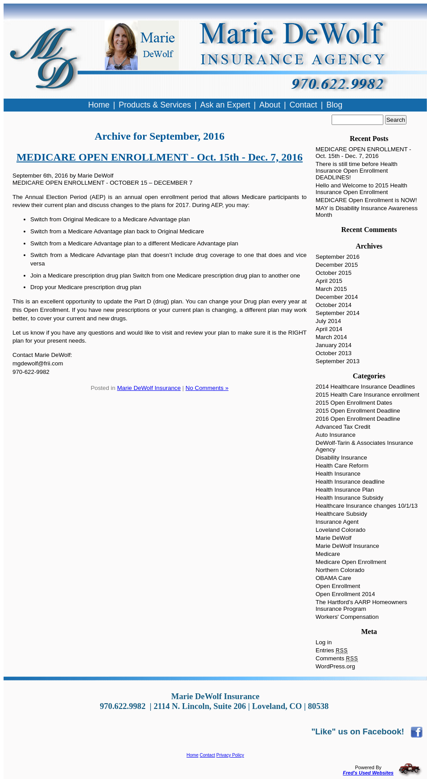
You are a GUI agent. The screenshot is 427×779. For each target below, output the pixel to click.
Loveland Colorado (340, 529)
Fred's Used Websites (368, 772)
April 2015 (329, 281)
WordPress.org (335, 666)
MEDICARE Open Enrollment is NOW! (366, 200)
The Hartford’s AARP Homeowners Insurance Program (361, 605)
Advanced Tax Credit (343, 426)
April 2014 (329, 329)
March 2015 (331, 289)
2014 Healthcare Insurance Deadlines (365, 386)
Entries (332, 650)
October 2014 (334, 305)
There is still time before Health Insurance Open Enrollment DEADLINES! (357, 171)
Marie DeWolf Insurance (149, 388)
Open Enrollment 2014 (345, 594)
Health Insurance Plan (345, 489)
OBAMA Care (333, 578)
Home (193, 755)
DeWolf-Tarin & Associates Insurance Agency (364, 446)
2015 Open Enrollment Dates (354, 402)
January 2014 (334, 345)
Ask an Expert (225, 104)
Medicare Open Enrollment (351, 562)
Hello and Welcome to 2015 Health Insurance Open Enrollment (361, 188)
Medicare (328, 554)
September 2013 (338, 361)
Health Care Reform (342, 465)
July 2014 (328, 321)
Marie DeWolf (333, 538)
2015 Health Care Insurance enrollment (367, 394)
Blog (334, 104)
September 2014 (338, 313)
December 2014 (337, 297)
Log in (324, 642)
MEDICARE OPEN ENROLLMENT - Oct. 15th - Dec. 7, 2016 (159, 157)
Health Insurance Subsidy (349, 497)
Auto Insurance (336, 434)
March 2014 (331, 337)
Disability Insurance (341, 457)
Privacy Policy (230, 755)
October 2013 (334, 353)
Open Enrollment (338, 586)
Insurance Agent (337, 521)
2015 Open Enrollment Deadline (358, 410)
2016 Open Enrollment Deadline (358, 418)
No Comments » (206, 388)
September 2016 (338, 256)
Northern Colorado (340, 570)
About (269, 104)
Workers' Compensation (347, 616)
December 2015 (337, 264)
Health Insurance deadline (350, 481)
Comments (337, 658)
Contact (207, 755)
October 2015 (334, 272)
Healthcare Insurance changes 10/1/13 (367, 505)
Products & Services (155, 104)
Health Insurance (338, 473)
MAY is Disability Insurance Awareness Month (367, 211)
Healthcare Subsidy (341, 513)
